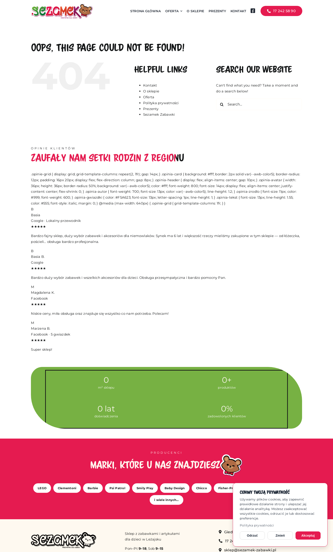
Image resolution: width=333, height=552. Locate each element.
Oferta (148, 97)
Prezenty (150, 109)
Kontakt (150, 85)
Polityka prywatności (257, 525)
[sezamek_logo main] (61, 5)
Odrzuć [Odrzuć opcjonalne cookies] (252, 535)
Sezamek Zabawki (159, 114)
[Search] (221, 104)
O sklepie (151, 91)
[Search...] (259, 104)
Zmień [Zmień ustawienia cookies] (280, 535)
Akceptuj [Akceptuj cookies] (308, 535)
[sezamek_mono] (63, 534)
